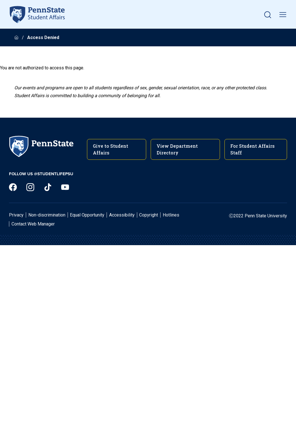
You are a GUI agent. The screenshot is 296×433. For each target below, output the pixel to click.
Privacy (16, 215)
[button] (267, 14)
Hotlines (171, 215)
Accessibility (122, 215)
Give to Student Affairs (110, 149)
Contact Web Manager (33, 224)
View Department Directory (177, 149)
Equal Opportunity (87, 215)
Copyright (148, 215)
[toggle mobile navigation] (283, 14)
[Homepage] (17, 37)
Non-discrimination (46, 215)
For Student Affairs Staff (252, 149)
